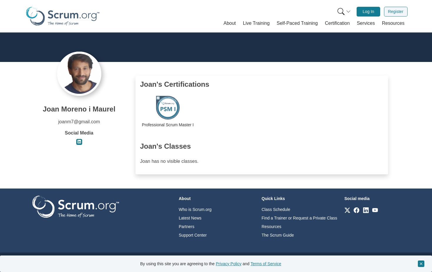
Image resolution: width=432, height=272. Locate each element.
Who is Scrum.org (195, 209)
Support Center (193, 235)
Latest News (190, 218)
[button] (229, 23)
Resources (271, 226)
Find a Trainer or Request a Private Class (299, 218)
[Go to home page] (75, 206)
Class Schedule (275, 209)
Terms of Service (266, 263)
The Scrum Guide (277, 235)
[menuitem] (343, 11)
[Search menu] (343, 11)
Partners (186, 226)
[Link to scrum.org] (347, 209)
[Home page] (63, 16)
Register (395, 11)
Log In (368, 11)
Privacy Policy (228, 263)
